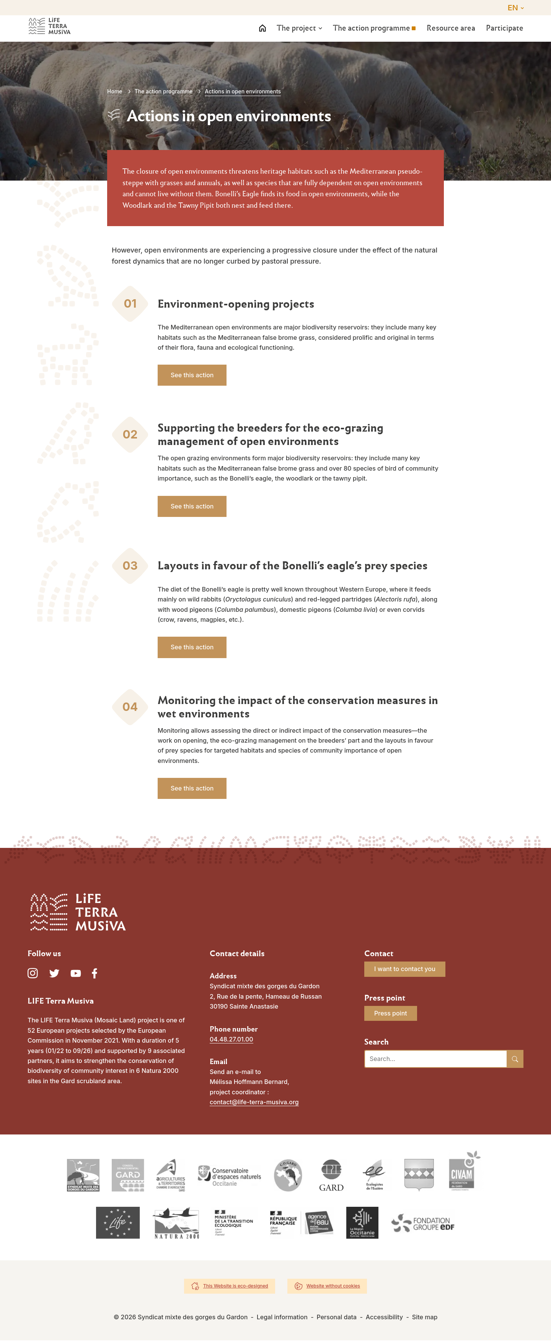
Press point (390, 1013)
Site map (425, 1319)
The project (293, 36)
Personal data (337, 1319)
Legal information (282, 1319)
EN (513, 7)
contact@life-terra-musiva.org (254, 1102)
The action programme (369, 36)
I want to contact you (404, 969)
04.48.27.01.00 (231, 1039)
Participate (504, 36)
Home (114, 91)
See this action (192, 375)
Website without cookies (333, 1288)
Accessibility (384, 1319)
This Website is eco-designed (235, 1288)
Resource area (449, 36)
